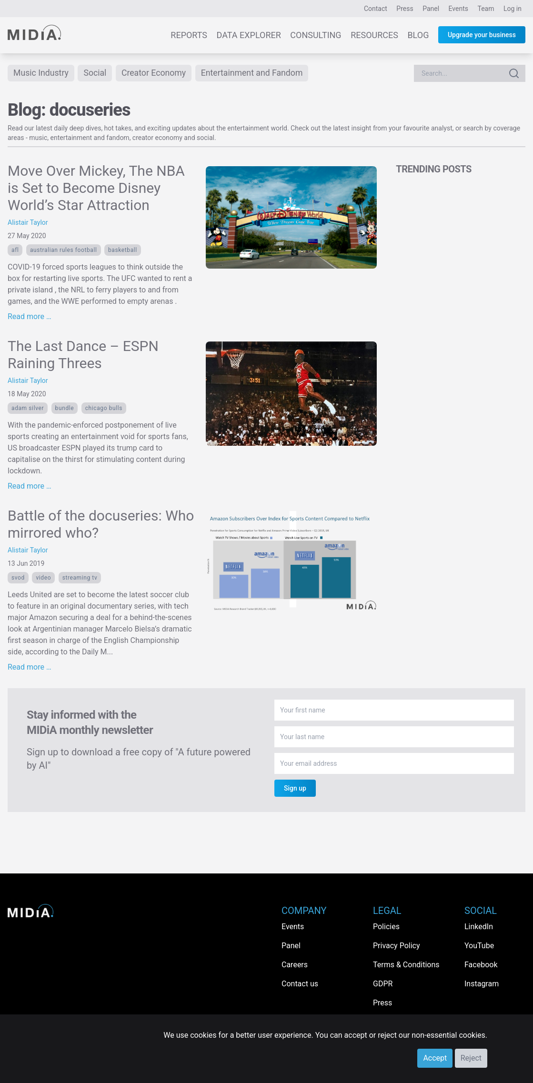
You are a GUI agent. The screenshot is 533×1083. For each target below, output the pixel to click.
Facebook (480, 964)
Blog (418, 35)
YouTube (479, 945)
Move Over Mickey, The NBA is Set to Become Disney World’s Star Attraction (96, 188)
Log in (512, 8)
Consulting (315, 35)
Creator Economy (156, 73)
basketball (122, 250)
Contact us (300, 983)
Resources (374, 35)
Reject (471, 1058)
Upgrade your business (482, 35)
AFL (15, 250)
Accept (435, 1058)
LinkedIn (478, 926)
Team (486, 8)
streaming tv (80, 578)
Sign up (295, 788)
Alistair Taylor (28, 223)
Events (458, 8)
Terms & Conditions (406, 964)
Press (404, 8)
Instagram (481, 983)
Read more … (29, 316)
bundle (64, 408)
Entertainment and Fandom (255, 73)
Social (96, 73)
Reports (189, 35)
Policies (386, 926)
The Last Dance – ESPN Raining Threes (83, 355)
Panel (430, 8)
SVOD (18, 578)
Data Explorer (249, 35)
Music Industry (41, 73)
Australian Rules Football (63, 250)
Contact (375, 8)
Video (43, 578)
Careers (295, 964)
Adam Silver (27, 408)
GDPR (382, 983)
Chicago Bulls (103, 408)
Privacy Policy (396, 945)
